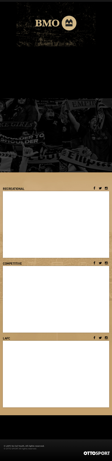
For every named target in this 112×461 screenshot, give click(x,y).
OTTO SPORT (12, 448)
